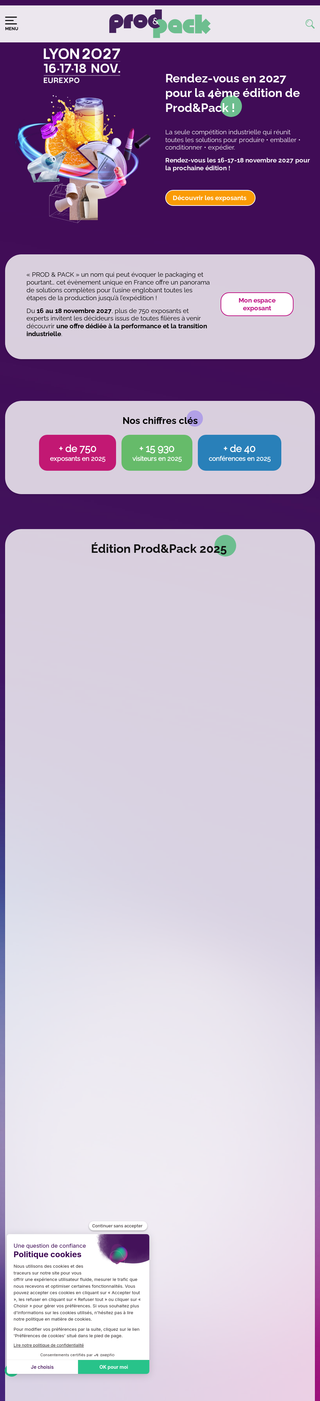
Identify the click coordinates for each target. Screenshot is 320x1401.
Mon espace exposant (257, 304)
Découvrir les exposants (210, 197)
